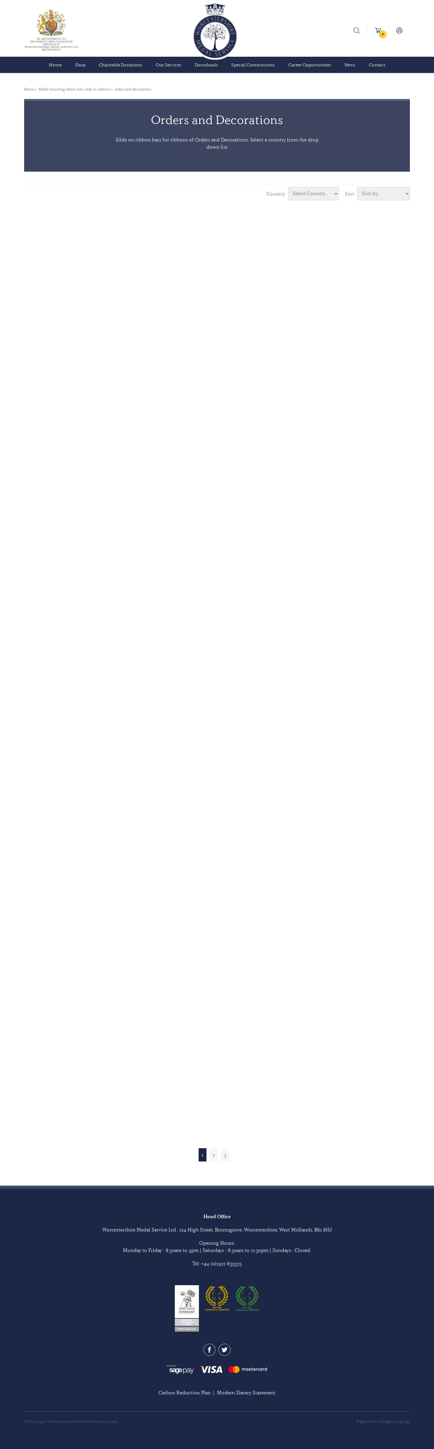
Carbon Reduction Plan (185, 1393)
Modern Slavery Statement (246, 1393)
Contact (377, 65)
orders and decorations (133, 89)
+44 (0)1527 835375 (221, 1263)
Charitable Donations (120, 65)
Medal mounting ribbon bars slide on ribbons (74, 89)
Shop (80, 65)
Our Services (168, 65)
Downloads (206, 65)
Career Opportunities (309, 65)
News (349, 65)
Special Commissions (253, 65)
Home (55, 65)
